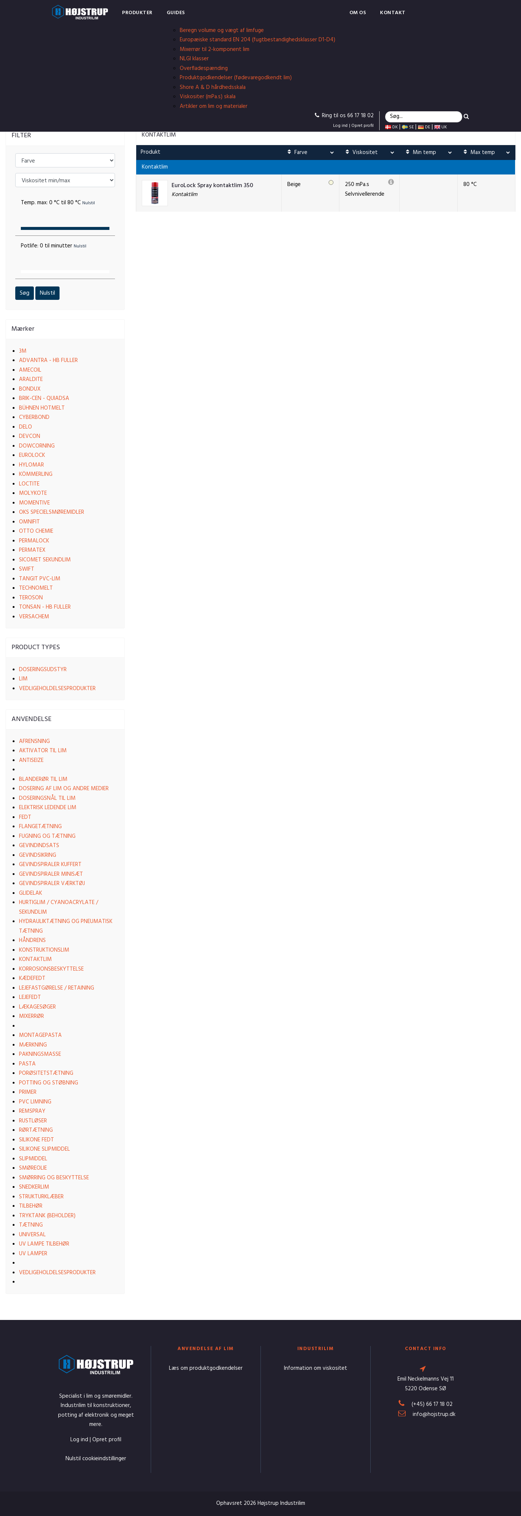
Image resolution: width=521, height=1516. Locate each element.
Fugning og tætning (47, 836)
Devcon (29, 436)
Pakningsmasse (40, 1054)
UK (440, 127)
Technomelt (36, 588)
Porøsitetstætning (46, 1073)
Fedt (25, 817)
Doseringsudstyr (43, 669)
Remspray (32, 1111)
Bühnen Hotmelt (42, 408)
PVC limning (35, 1101)
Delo (25, 427)
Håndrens (32, 940)
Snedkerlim (34, 1187)
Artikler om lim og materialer (213, 106)
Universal (32, 1234)
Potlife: (53, 245)
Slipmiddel (33, 1158)
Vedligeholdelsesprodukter (57, 688)
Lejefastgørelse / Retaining (56, 988)
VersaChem (34, 616)
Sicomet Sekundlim (45, 559)
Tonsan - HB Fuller (45, 607)
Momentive (34, 503)
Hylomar (31, 465)
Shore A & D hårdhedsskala (213, 87)
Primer (27, 1092)
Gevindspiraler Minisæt (51, 874)
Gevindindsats (39, 845)
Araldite (31, 379)
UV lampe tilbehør (44, 1244)
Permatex (32, 550)
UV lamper (33, 1253)
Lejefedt (30, 997)
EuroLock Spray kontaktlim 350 (212, 185)
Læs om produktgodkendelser (206, 1368)
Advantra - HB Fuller (48, 360)
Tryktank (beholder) (47, 1215)
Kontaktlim (35, 959)
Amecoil (30, 370)
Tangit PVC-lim (39, 578)
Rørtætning (36, 1130)
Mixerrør (31, 1016)
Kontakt (393, 13)
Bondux (30, 389)
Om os (357, 13)
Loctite (29, 484)
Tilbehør (30, 1206)
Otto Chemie (36, 531)
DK (391, 127)
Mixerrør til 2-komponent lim (214, 49)
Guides (176, 13)
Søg (24, 293)
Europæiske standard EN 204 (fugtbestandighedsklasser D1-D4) (257, 39)
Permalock (34, 540)
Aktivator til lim (43, 750)
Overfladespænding (204, 68)
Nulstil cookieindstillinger (95, 1458)
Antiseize (31, 760)
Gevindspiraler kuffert (50, 864)
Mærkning (33, 1045)
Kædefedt (32, 978)
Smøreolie (33, 1168)
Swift (26, 569)
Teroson (31, 597)
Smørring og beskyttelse (54, 1177)
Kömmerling (35, 474)
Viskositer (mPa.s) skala (208, 96)
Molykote (33, 493)
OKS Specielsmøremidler (51, 512)
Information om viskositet (315, 1368)
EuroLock (32, 455)
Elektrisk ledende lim (47, 807)
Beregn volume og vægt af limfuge (222, 30)
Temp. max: (58, 202)
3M (22, 351)
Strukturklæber (41, 1196)
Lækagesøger (37, 1007)
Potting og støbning (48, 1082)
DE (424, 127)
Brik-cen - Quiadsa (44, 398)
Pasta (27, 1064)
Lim (23, 678)
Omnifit (29, 521)
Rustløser (33, 1120)
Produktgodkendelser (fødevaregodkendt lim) (236, 77)
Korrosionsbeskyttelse (51, 969)
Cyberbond (34, 417)
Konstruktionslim (44, 950)
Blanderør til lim (43, 779)
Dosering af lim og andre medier (64, 788)
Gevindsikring (37, 855)
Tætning (31, 1225)
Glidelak (30, 893)
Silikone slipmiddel (44, 1149)
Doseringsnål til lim (47, 798)
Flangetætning (40, 826)
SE (408, 127)
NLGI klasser (194, 58)
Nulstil (47, 293)
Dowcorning (37, 446)
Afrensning (34, 741)
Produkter (137, 13)
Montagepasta (40, 1035)
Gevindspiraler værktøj (52, 883)
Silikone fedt (36, 1139)
